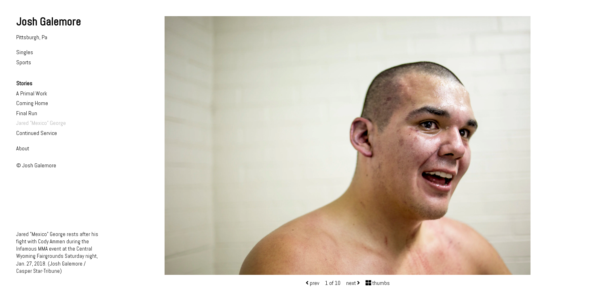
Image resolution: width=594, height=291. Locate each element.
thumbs (378, 283)
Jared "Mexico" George (41, 123)
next (353, 283)
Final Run (26, 113)
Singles (24, 52)
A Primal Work (31, 93)
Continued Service (36, 133)
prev (312, 283)
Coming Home (32, 103)
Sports (23, 62)
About (22, 148)
